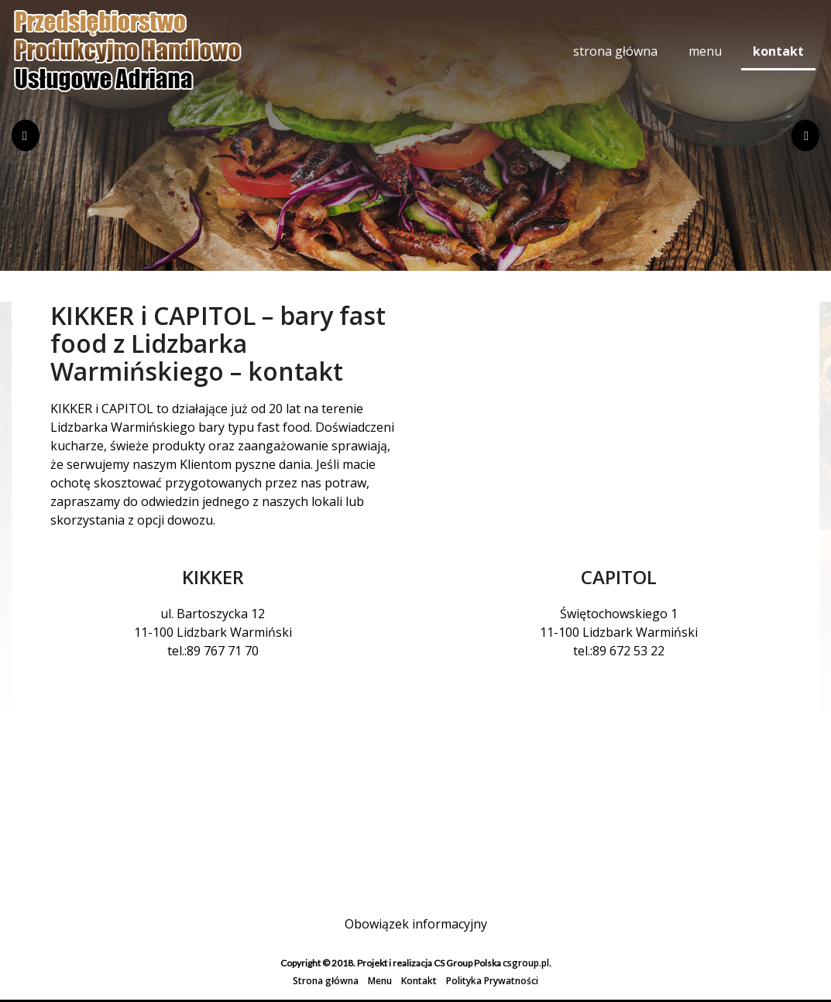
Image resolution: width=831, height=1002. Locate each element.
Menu (705, 51)
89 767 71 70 (223, 650)
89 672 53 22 (628, 650)
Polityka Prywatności (492, 980)
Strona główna (615, 51)
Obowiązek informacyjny (416, 923)
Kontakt (778, 51)
